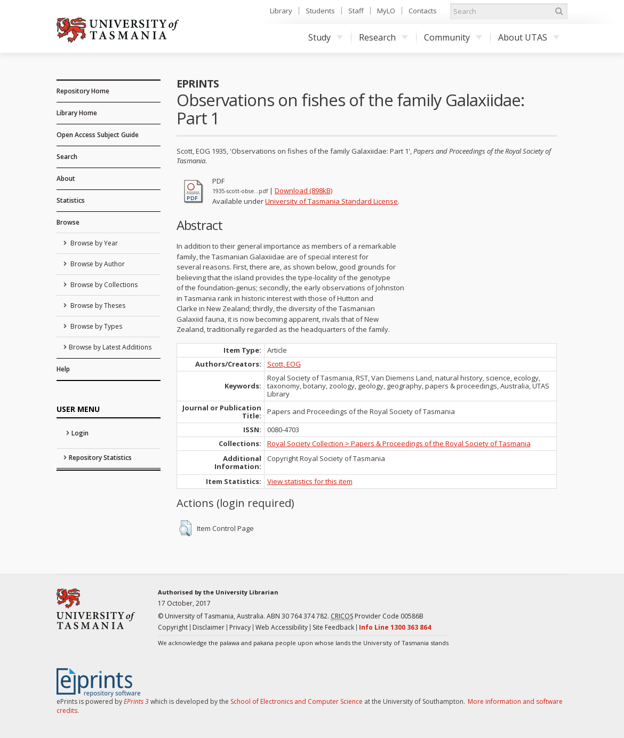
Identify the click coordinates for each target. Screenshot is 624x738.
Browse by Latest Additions (110, 347)
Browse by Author (97, 263)
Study (325, 37)
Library (281, 10)
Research (383, 37)
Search (67, 156)
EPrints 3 (136, 701)
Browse (68, 222)
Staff (356, 10)
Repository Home (83, 91)
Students (320, 10)
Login (80, 433)
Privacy (240, 627)
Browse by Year (93, 243)
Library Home (77, 112)
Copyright (173, 627)
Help (63, 369)
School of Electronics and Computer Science (296, 701)
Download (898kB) (303, 190)
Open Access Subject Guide (98, 134)
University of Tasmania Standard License (331, 201)
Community (453, 37)
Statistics (71, 200)
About (66, 178)
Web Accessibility (281, 627)
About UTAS (528, 37)
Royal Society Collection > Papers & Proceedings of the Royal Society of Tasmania (399, 443)
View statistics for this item (310, 481)
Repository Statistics (100, 457)
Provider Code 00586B (377, 616)
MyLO (386, 10)
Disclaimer (209, 627)
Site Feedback (333, 627)
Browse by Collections (103, 284)
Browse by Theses (97, 305)
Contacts (423, 10)
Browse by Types (95, 326)
